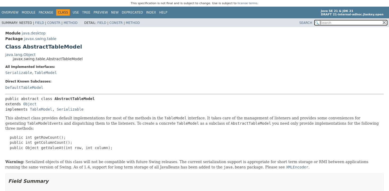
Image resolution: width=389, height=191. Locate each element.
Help (163, 12)
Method (71, 23)
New (115, 12)
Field (39, 23)
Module (29, 12)
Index (151, 12)
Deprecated (132, 12)
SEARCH (305, 23)
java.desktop (34, 33)
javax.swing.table (40, 39)
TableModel (45, 73)
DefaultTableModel (24, 87)
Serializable (18, 73)
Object (30, 104)
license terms (247, 3)
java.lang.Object (20, 55)
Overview (10, 12)
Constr (53, 23)
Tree (86, 12)
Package (46, 12)
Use (76, 12)
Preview (101, 12)
